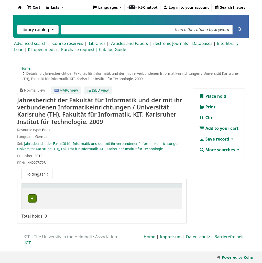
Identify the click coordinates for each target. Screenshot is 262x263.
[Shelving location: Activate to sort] (109, 191)
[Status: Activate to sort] (171, 191)
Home (25, 68)
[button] (33, 7)
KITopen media (42, 49)
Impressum (171, 242)
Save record (214, 139)
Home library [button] (36, 193)
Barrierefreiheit (229, 242)
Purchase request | (80, 49)
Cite (206, 117)
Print (207, 107)
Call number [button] (140, 193)
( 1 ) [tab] (37, 174)
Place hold (212, 96)
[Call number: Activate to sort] (143, 191)
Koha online (19, 7)
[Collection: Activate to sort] (76, 191)
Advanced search (30, 43)
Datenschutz (198, 242)
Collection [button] (73, 193)
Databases (202, 43)
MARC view (66, 90)
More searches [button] (217, 150)
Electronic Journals (170, 43)
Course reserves (67, 43)
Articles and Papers (129, 43)
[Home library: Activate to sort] (42, 191)
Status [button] (168, 193)
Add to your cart (219, 128)
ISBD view (98, 90)
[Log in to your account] (186, 7)
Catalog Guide (112, 49)
